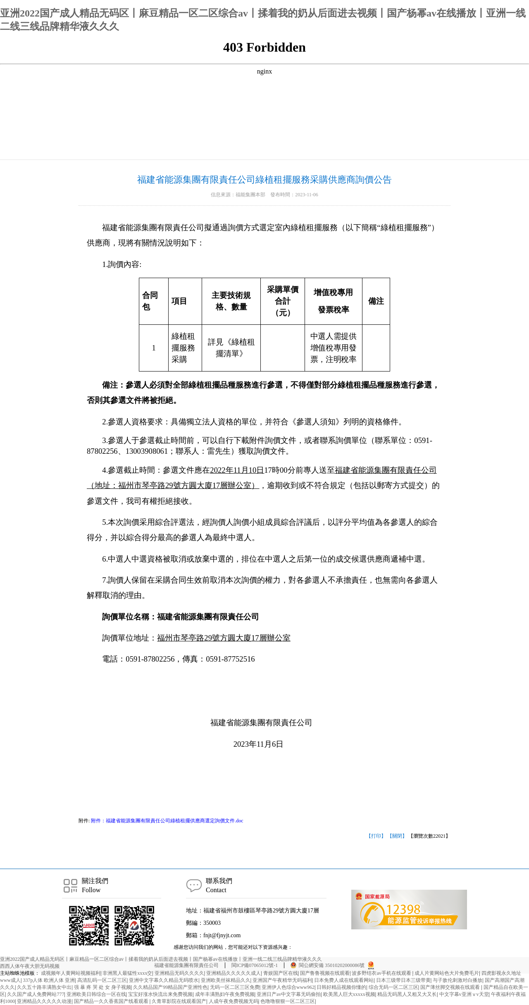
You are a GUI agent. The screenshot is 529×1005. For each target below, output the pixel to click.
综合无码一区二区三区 (393, 987)
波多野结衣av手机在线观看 (382, 973)
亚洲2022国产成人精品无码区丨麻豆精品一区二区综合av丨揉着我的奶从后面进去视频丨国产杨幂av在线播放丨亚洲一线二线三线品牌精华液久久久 (161, 959)
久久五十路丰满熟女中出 (44, 987)
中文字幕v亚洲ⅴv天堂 (464, 994)
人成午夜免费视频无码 (233, 1001)
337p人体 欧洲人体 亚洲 (49, 980)
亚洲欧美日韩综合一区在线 (96, 994)
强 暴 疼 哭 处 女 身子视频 (102, 987)
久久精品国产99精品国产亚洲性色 (170, 987)
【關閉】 (397, 836)
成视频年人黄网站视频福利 (70, 973)
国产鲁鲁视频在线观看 (325, 973)
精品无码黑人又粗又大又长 (407, 994)
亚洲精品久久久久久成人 (233, 973)
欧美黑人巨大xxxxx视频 (349, 994)
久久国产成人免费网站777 (35, 994)
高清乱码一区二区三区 (102, 980)
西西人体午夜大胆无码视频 (30, 966)
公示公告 (193, 149)
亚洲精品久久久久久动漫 (44, 1001)
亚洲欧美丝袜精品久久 (225, 980)
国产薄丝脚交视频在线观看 (450, 987)
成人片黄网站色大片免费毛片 (447, 973)
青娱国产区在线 (280, 973)
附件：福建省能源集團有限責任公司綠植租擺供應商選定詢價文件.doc (166, 821)
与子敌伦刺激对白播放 (457, 980)
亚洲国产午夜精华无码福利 (282, 980)
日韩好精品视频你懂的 (341, 987)
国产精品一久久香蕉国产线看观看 (112, 1001)
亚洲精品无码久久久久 (179, 973)
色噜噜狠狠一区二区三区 (287, 1001)
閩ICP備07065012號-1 (254, 965)
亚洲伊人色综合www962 (288, 987)
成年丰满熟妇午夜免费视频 (225, 994)
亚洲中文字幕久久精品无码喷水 (163, 980)
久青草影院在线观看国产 (179, 1001)
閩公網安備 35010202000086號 (332, 965)
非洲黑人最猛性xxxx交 (127, 973)
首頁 (142, 149)
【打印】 (376, 836)
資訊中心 (165, 149)
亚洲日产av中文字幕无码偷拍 (289, 994)
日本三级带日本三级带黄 (403, 980)
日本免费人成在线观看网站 (344, 980)
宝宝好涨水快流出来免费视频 (160, 994)
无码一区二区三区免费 (235, 987)
